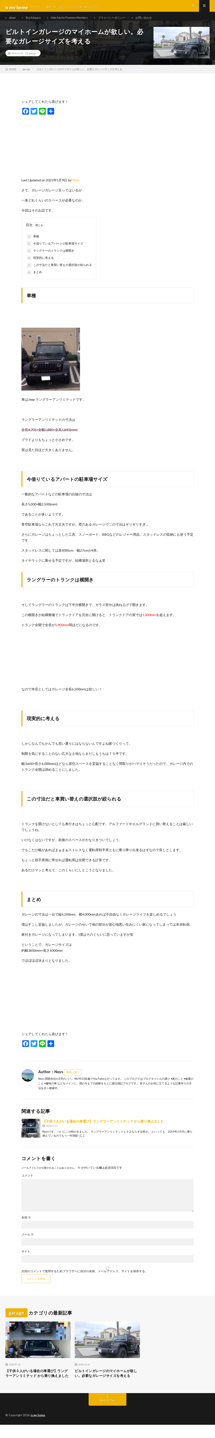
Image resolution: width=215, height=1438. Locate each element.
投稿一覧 (71, 1078)
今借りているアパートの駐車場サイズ (55, 250)
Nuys (76, 186)
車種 (33, 243)
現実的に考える (40, 264)
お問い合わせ (157, 21)
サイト (25, 1258)
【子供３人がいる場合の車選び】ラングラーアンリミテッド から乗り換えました (103, 1128)
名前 (26, 1224)
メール (27, 1241)
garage (32, 60)
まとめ (34, 278)
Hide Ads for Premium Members (77, 21)
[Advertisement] (107, 151)
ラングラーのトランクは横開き (50, 257)
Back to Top (107, 1414)
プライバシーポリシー (123, 21)
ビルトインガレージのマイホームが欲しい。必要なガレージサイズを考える (106, 1383)
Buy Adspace (36, 21)
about (13, 21)
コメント (27, 1182)
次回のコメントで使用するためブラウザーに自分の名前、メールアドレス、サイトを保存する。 (84, 1277)
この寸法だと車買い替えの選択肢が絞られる (59, 271)
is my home (38, 1428)
